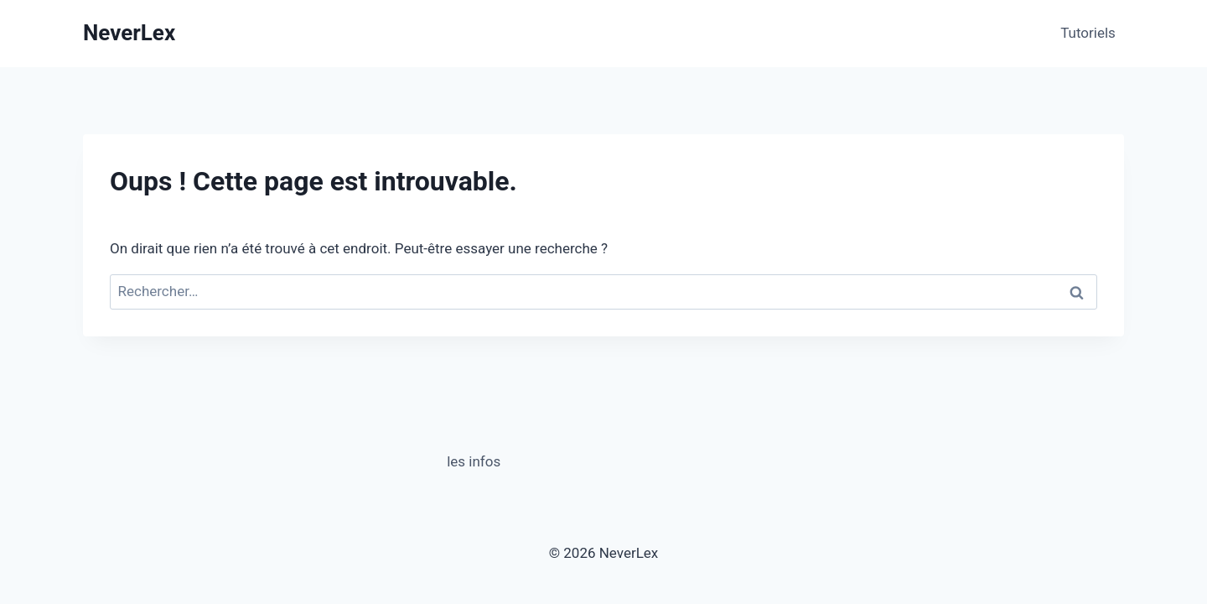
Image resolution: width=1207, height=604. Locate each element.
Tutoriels (1088, 32)
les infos (473, 461)
